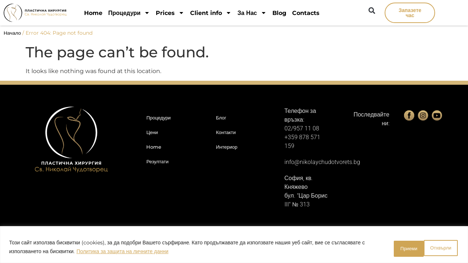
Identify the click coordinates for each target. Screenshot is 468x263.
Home (93, 12)
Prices (170, 13)
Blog (279, 12)
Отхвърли (393, 248)
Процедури (129, 13)
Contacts (306, 12)
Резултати (157, 161)
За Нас (251, 13)
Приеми (439, 248)
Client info (210, 13)
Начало (12, 33)
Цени (152, 132)
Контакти (226, 132)
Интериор (227, 147)
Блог (221, 118)
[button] (372, 10)
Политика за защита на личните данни (122, 252)
